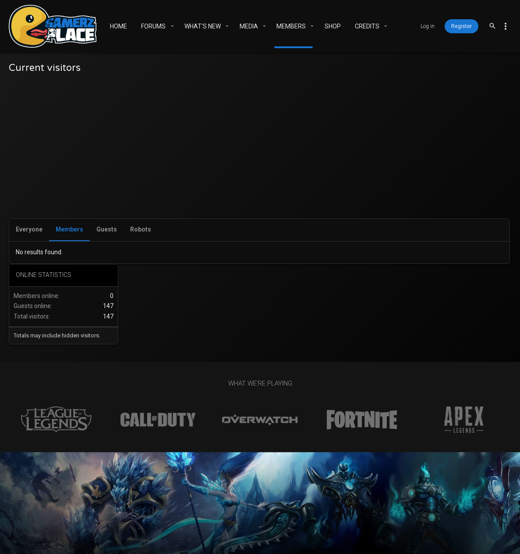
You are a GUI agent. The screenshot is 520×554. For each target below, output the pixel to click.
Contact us (207, 513)
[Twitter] (447, 539)
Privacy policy (309, 513)
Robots (140, 229)
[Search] (492, 26)
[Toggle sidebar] (505, 26)
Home (365, 513)
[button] (171, 26)
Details (414, 543)
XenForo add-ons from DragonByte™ (215, 543)
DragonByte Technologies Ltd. (352, 543)
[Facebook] (432, 539)
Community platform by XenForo (246, 535)
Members (69, 229)
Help (344, 513)
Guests (106, 229)
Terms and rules (255, 513)
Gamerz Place (145, 513)
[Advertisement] (201, 152)
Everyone (29, 229)
